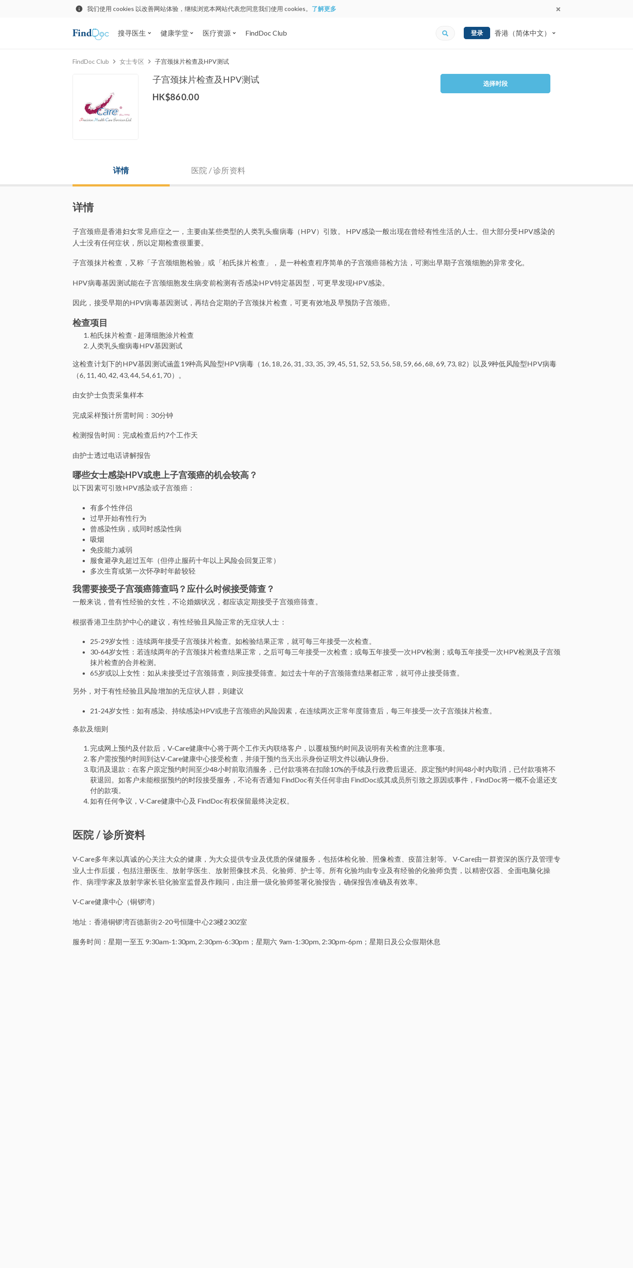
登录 (477, 33)
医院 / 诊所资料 (218, 170)
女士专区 (132, 61)
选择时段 (495, 83)
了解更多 (324, 8)
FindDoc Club (266, 33)
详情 (121, 170)
